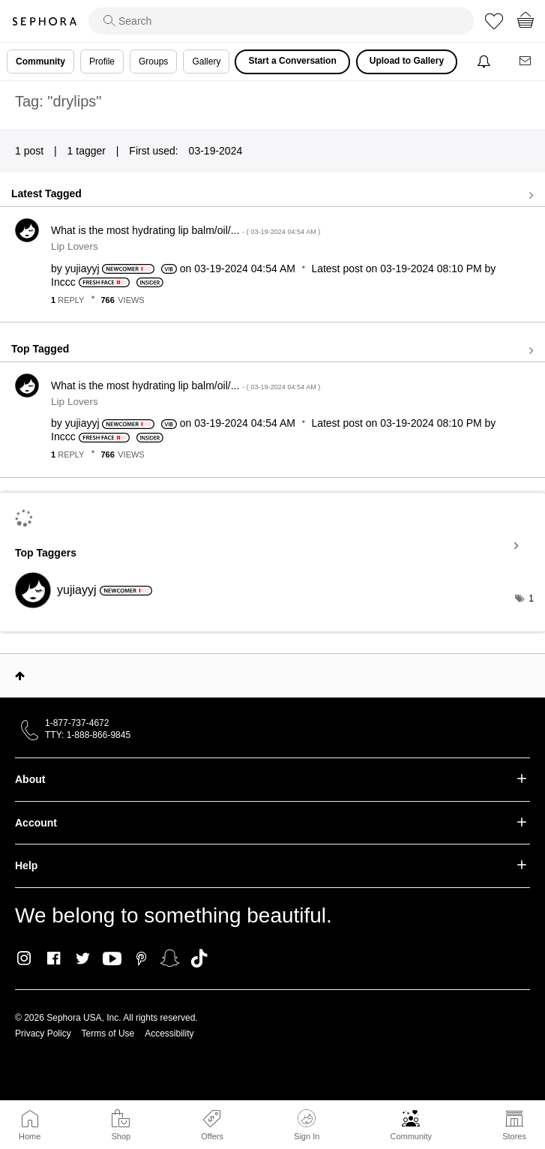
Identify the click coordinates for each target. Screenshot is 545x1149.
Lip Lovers (74, 246)
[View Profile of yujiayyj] (82, 268)
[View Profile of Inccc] (63, 282)
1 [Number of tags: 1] (531, 598)
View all (272, 195)
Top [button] (20, 676)
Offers (212, 1136)
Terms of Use (108, 1033)
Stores (514, 1136)
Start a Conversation (292, 61)
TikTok (199, 959)
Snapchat (169, 959)
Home (29, 1136)
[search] (281, 21)
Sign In (306, 1125)
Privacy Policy (43, 1033)
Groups (153, 61)
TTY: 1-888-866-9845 (87, 735)
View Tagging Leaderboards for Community (272, 546)
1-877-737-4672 (77, 723)
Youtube (112, 959)
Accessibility (169, 1033)
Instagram (24, 959)
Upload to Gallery (407, 61)
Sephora (44, 21)
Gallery (206, 61)
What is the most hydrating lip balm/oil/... (185, 230)
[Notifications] (485, 62)
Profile (102, 61)
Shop (120, 1136)
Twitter (82, 959)
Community (411, 1136)
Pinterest (141, 959)
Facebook (53, 959)
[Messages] (526, 61)
